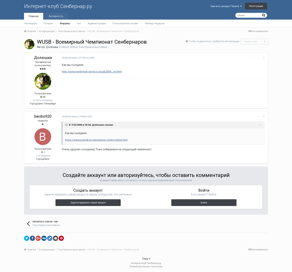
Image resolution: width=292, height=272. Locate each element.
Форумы (65, 23)
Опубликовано (77, 57)
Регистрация (256, 6)
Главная (34, 16)
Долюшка (52, 46)
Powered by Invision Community (146, 266)
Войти (204, 202)
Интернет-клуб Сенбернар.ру (58, 6)
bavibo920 (42, 116)
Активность (56, 16)
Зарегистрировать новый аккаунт (88, 202)
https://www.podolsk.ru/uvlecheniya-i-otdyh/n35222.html (96, 140)
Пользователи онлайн (125, 23)
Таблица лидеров (154, 23)
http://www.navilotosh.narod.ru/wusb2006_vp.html (91, 71)
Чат (79, 23)
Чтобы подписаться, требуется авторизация (213, 41)
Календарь (31, 23)
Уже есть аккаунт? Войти (226, 6)
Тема (146, 258)
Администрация (97, 23)
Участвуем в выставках (92, 46)
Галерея (48, 23)
